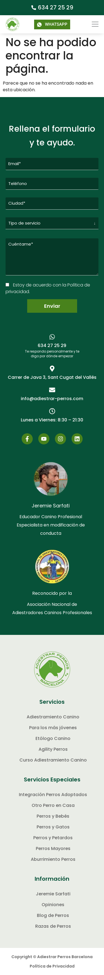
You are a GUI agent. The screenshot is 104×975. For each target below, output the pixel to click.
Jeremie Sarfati (51, 505)
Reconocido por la (52, 593)
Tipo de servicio (24, 223)
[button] (91, 24)
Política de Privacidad (52, 966)
